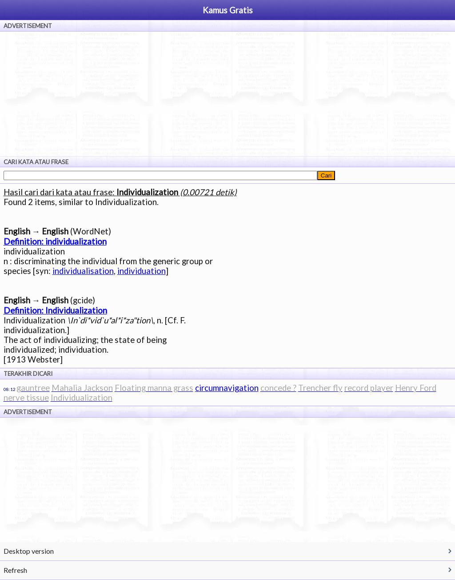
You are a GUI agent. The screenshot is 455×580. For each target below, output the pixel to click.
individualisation (83, 271)
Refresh (15, 570)
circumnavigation (227, 388)
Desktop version (29, 551)
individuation (141, 271)
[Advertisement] (227, 94)
